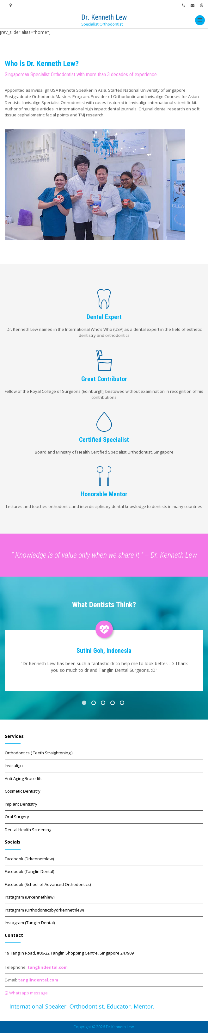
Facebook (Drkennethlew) (29, 859)
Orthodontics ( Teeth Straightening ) (38, 753)
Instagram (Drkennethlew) (29, 897)
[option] (104, 655)
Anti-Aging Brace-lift (23, 778)
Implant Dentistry (21, 804)
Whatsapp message (26, 993)
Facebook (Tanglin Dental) (29, 871)
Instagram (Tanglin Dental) (30, 922)
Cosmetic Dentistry (22, 791)
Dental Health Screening (28, 829)
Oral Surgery (17, 817)
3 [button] (104, 704)
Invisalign (14, 765)
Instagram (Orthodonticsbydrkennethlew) (44, 910)
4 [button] (113, 704)
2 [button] (94, 704)
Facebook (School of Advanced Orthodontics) (48, 884)
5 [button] (123, 704)
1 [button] (85, 704)
